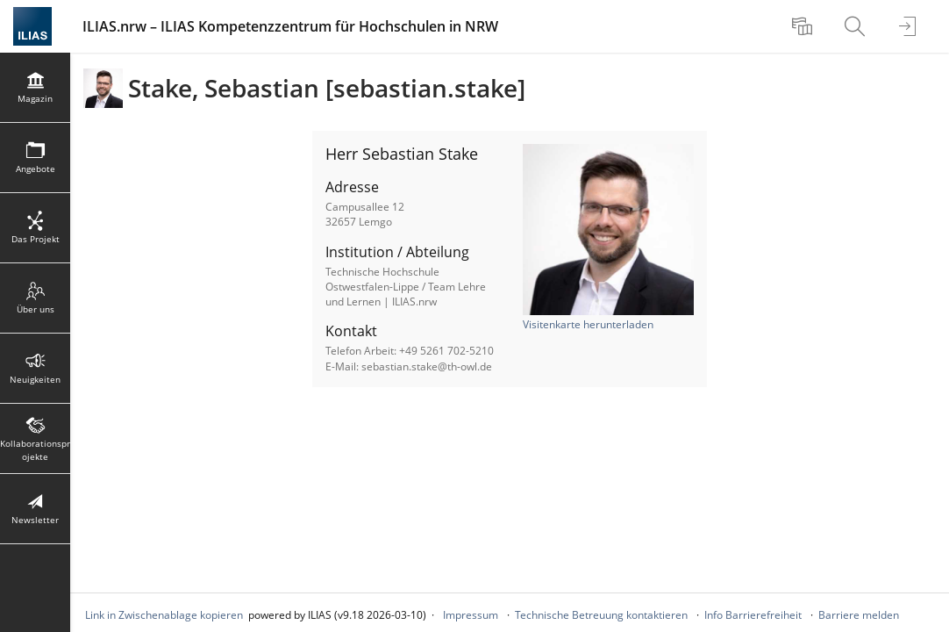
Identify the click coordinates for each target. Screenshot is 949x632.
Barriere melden (858, 614)
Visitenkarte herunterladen (588, 324)
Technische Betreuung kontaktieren (601, 614)
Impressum (470, 614)
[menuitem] (804, 26)
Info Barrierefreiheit (753, 614)
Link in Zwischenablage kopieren (164, 614)
